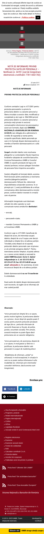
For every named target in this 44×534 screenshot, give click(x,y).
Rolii (7, 449)
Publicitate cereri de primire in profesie (19, 460)
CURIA (8, 421)
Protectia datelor (11, 454)
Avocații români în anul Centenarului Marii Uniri (22, 430)
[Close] (22, 32)
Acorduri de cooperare (13, 457)
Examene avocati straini (14, 443)
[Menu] (22, 28)
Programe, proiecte (12, 413)
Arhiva (7, 424)
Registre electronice (12, 437)
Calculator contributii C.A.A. (15, 451)
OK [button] (38, 17)
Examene (8, 440)
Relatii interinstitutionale (14, 416)
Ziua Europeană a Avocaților (15, 410)
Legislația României (12, 427)
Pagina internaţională (13, 418)
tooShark (38, 521)
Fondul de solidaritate (13, 446)
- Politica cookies (27, 17)
